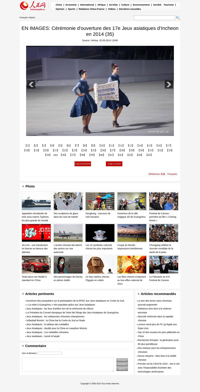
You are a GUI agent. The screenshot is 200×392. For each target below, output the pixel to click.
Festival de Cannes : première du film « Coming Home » (162, 217)
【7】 (77, 145)
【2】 (36, 145)
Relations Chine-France (91, 9)
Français (23, 17)
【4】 (52, 145)
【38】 (82, 154)
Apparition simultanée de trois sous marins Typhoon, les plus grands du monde (35, 217)
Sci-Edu (113, 4)
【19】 (36, 150)
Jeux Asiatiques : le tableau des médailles (47, 324)
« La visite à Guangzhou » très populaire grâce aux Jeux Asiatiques (60, 304)
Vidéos (112, 9)
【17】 (169, 145)
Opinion (60, 9)
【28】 (122, 150)
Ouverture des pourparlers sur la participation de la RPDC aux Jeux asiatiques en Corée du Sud (75, 300)
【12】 (121, 145)
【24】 (84, 150)
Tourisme (169, 4)
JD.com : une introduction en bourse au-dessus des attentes (35, 248)
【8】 (85, 145)
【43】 (130, 154)
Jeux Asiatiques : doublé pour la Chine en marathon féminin (56, 328)
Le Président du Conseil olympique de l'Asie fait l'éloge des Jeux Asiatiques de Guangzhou (72, 312)
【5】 (60, 145)
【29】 (132, 150)
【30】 (141, 150)
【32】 (160, 150)
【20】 (46, 150)
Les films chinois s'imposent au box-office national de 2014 (131, 280)
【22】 (65, 150)
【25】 (94, 150)
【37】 (73, 154)
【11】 (111, 145)
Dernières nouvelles (130, 9)
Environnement (141, 4)
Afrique (102, 4)
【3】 (44, 145)
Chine (59, 4)
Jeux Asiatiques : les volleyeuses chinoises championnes (55, 316)
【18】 (27, 150)
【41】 (111, 154)
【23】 (74, 150)
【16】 (159, 145)
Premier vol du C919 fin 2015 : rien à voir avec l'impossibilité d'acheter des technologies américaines (159, 367)
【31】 (151, 150)
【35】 (56, 155)
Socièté (157, 4)
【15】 (150, 145)
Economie (71, 4)
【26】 (103, 150)
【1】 (27, 145)
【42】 (120, 154)
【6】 (68, 145)
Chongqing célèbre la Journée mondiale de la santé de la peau (161, 248)
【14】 (140, 145)
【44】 (140, 154)
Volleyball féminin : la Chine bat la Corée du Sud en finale (55, 320)
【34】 (48, 154)
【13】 (130, 145)
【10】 (102, 145)
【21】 (55, 150)
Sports (71, 9)
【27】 (113, 150)
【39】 (92, 154)
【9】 (93, 145)
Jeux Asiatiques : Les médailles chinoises (47, 332)
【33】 (170, 150)
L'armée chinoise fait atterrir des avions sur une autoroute (68, 248)
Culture (125, 4)
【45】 (149, 154)
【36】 (63, 154)
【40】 (101, 154)
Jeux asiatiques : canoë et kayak (43, 336)
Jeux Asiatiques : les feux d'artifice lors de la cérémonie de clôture (59, 308)
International (87, 4)
